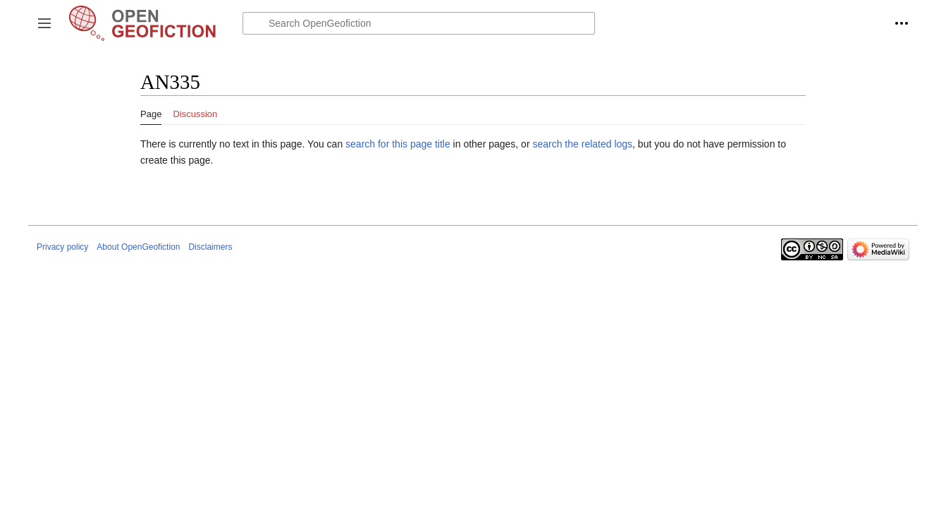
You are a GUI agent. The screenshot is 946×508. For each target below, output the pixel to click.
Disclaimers (210, 247)
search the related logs (582, 144)
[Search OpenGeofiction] (418, 23)
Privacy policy (62, 247)
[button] (44, 23)
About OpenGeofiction (138, 247)
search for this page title (397, 144)
